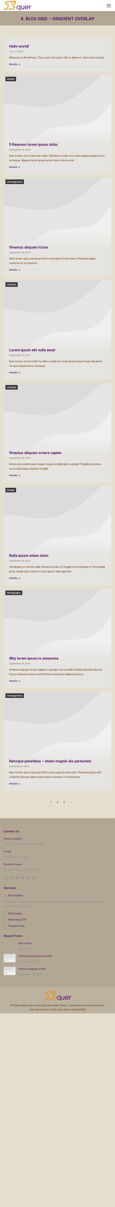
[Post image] (10, 945)
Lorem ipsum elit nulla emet (32, 350)
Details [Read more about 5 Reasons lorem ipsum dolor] (14, 167)
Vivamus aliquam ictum (28, 247)
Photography (14, 593)
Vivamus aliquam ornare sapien (35, 453)
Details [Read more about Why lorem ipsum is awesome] (14, 680)
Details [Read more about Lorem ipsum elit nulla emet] (14, 372)
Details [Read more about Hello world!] (14, 64)
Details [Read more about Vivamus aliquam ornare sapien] (14, 475)
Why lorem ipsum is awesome (33, 658)
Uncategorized (14, 182)
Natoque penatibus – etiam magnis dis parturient (50, 761)
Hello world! (19, 46)
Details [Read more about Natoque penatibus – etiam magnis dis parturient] (14, 783)
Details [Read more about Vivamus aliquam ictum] (14, 269)
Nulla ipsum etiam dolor (29, 555)
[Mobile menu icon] (108, 5)
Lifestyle (11, 284)
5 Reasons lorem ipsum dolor (33, 144)
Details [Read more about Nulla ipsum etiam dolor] (14, 578)
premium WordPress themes (90, 1005)
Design (10, 79)
